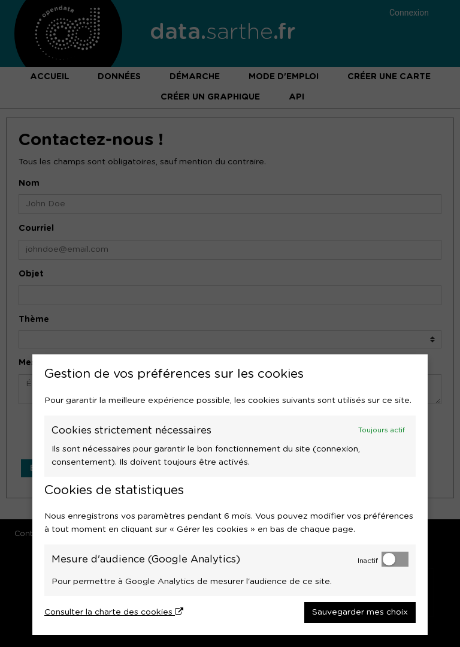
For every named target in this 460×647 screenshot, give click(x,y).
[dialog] (230, 494)
